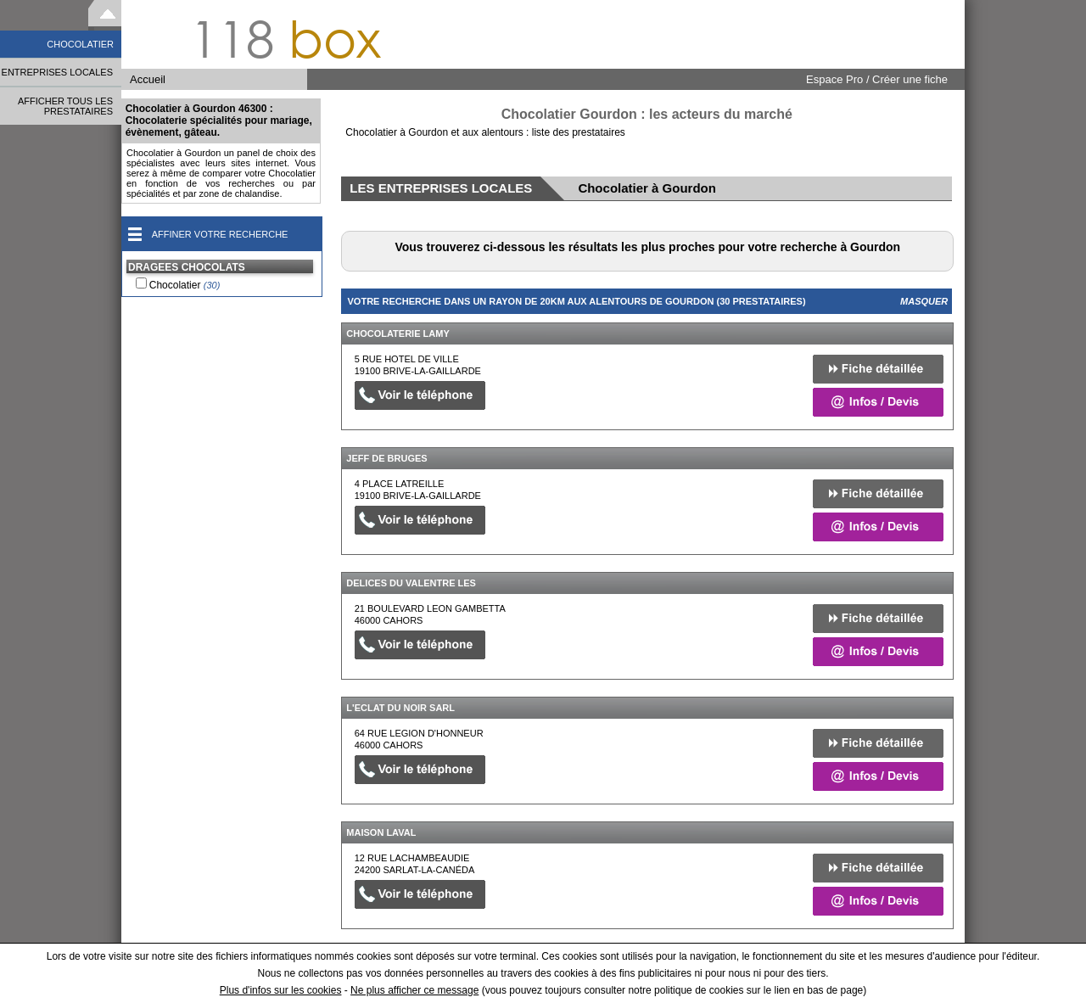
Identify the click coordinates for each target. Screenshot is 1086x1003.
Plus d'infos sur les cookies (281, 990)
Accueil (147, 79)
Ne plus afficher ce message (414, 990)
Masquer (924, 301)
